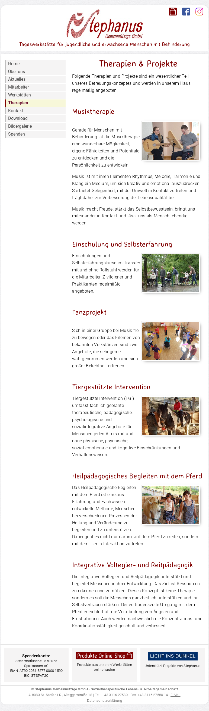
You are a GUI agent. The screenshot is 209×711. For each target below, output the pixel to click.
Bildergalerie (20, 126)
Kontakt (15, 110)
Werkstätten (19, 95)
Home (14, 63)
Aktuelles (16, 79)
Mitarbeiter (18, 87)
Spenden (16, 134)
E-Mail (176, 695)
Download (18, 118)
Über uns (16, 71)
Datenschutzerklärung (104, 701)
